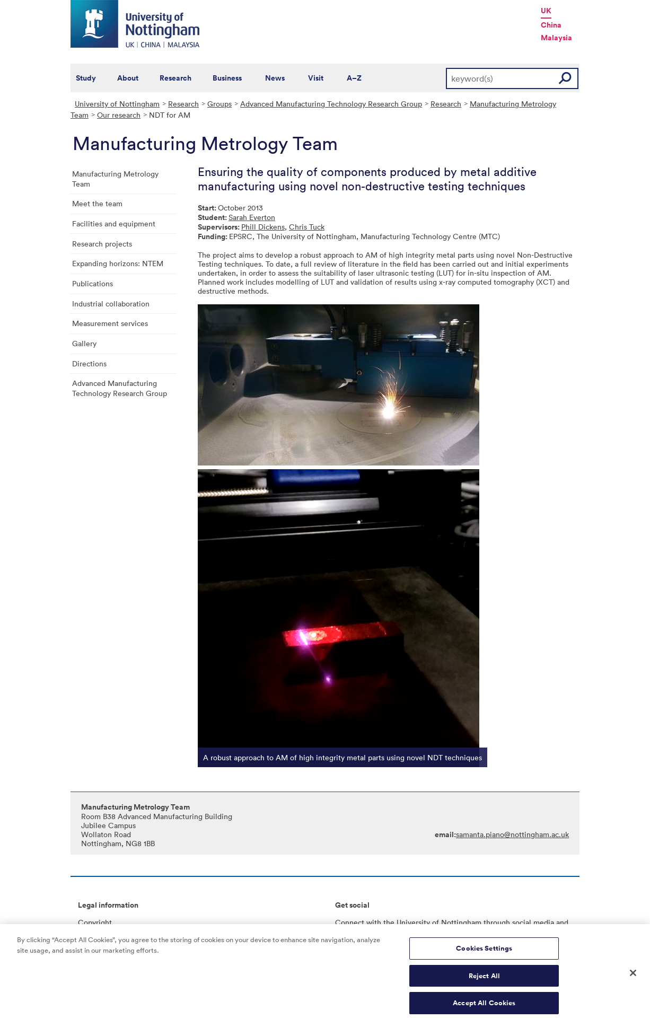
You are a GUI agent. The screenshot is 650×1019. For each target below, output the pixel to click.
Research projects (102, 244)
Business (227, 78)
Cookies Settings (484, 952)
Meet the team (97, 203)
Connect (349, 922)
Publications (92, 283)
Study (86, 78)
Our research (118, 115)
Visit (315, 78)
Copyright (95, 922)
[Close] (633, 977)
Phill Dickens (263, 227)
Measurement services (110, 323)
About (127, 78)
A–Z (354, 78)
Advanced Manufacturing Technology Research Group (331, 104)
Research (175, 78)
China (551, 25)
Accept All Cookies (484, 1007)
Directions (89, 363)
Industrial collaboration (111, 303)
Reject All (484, 979)
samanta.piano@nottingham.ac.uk (512, 834)
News (275, 78)
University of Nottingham (117, 104)
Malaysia (556, 37)
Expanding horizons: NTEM (117, 263)
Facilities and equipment (113, 223)
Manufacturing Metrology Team (115, 179)
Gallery (84, 343)
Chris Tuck (306, 227)
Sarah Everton (252, 217)
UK (546, 10)
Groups (219, 104)
